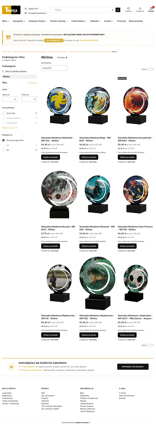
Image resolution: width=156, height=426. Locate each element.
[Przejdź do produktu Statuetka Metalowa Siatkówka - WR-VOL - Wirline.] (59, 105)
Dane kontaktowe (126, 395)
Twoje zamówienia (10, 401)
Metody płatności (87, 409)
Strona (144, 69)
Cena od (5, 95)
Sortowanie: (46, 63)
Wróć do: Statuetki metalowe (14, 71)
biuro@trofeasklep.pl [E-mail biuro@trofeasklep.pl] (37, 13)
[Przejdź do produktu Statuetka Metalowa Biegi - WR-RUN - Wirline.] (97, 105)
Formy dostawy (86, 406)
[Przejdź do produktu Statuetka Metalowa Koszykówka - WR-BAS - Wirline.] (136, 105)
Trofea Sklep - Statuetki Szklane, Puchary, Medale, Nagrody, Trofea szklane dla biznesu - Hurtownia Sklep (41, 52)
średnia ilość (11, 123)
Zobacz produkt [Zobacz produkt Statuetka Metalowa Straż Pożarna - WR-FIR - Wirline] (127, 246)
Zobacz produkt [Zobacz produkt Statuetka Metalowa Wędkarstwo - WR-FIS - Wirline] (50, 335)
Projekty (44, 398)
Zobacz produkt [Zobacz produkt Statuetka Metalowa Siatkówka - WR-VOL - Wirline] (50, 157)
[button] (118, 10)
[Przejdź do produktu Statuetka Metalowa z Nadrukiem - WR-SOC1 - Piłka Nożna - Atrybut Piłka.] (136, 283)
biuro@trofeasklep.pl (89, 40)
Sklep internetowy (75, 423)
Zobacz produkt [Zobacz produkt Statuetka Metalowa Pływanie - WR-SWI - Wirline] (89, 246)
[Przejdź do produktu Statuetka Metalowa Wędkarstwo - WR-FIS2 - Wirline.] (97, 283)
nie (7, 150)
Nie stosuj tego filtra (15, 140)
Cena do (25, 95)
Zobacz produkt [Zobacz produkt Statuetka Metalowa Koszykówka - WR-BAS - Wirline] (127, 157)
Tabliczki (45, 401)
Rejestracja (7, 395)
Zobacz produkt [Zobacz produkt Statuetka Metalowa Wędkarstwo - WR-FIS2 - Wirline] (89, 335)
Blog (82, 393)
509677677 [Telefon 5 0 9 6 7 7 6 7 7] (33, 9)
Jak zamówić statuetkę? (51, 406)
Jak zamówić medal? (50, 409)
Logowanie (6, 393)
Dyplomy (45, 403)
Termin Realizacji (87, 411)
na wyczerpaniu (13, 118)
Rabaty (83, 401)
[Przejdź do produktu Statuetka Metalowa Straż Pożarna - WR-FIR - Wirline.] (136, 194)
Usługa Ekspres (86, 403)
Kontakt (122, 398)
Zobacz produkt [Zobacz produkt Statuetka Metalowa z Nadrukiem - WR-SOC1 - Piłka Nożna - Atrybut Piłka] (127, 335)
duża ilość (10, 113)
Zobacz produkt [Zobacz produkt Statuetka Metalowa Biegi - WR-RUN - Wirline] (89, 157)
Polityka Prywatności (89, 398)
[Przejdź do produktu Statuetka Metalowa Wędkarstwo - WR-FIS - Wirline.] (59, 283)
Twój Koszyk (7, 398)
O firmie (122, 393)
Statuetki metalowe (101, 52)
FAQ (43, 393)
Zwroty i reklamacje (10, 403)
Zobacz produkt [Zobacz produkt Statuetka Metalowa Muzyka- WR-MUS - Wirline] (50, 246)
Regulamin (84, 395)
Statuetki (87, 52)
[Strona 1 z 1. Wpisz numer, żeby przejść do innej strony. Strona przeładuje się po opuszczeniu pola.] (149, 69)
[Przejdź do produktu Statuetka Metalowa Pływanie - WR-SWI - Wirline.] (97, 194)
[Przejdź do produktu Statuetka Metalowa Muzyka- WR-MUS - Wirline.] (59, 194)
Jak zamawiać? (53, 40)
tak (7, 145)
